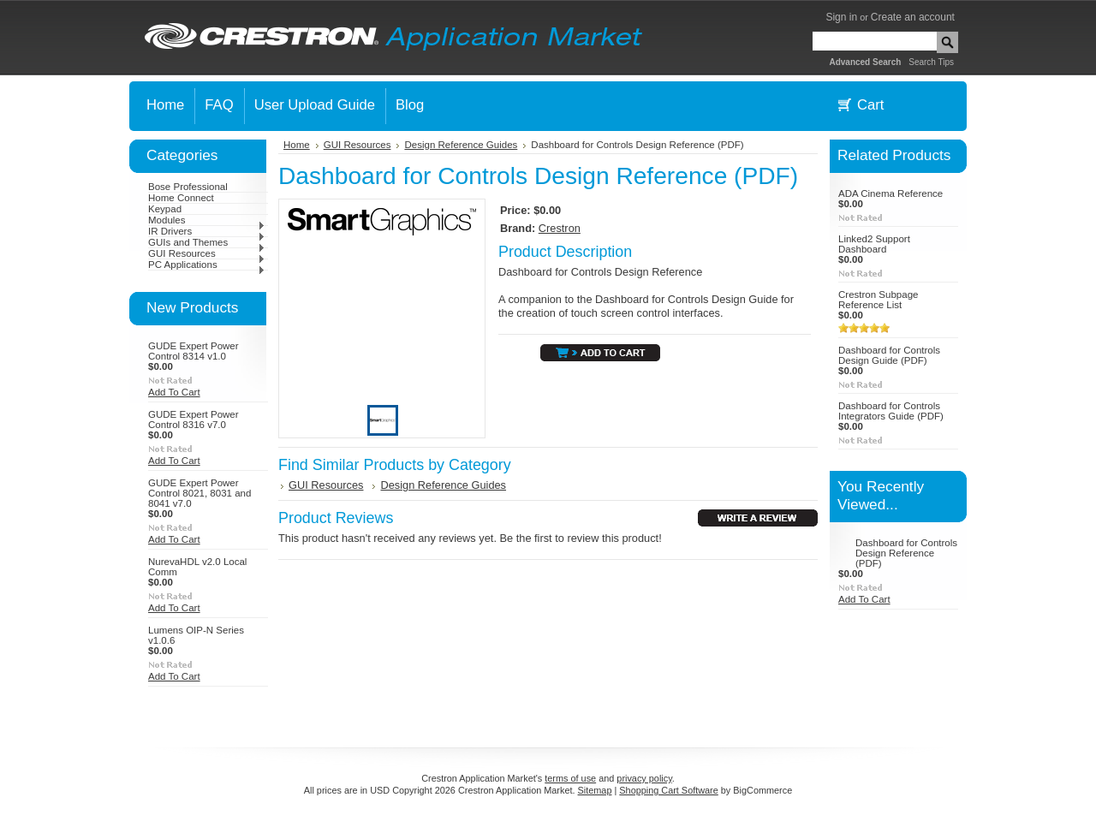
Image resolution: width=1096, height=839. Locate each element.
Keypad (165, 209)
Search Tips (931, 62)
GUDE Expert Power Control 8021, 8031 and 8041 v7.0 (199, 493)
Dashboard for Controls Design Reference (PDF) (906, 553)
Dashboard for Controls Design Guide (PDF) (889, 355)
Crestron (560, 228)
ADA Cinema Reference (890, 193)
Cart (870, 105)
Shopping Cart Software (668, 790)
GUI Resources (206, 253)
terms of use (570, 778)
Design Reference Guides (460, 145)
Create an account (913, 17)
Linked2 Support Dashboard (874, 244)
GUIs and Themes (206, 242)
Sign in (841, 17)
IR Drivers (206, 231)
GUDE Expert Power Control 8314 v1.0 (193, 351)
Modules (206, 220)
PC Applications (206, 264)
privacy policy (643, 778)
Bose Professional (188, 186)
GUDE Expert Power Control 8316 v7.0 (193, 419)
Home (296, 145)
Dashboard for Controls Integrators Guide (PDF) (891, 411)
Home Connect (181, 198)
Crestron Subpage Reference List (878, 299)
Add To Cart (174, 392)
